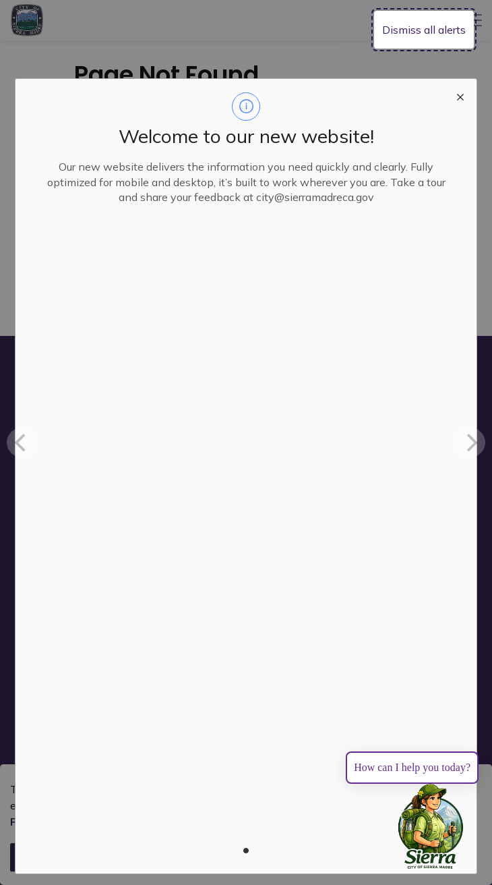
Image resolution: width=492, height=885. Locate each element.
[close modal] (460, 95)
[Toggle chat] (431, 827)
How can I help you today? (412, 767)
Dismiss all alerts (424, 29)
